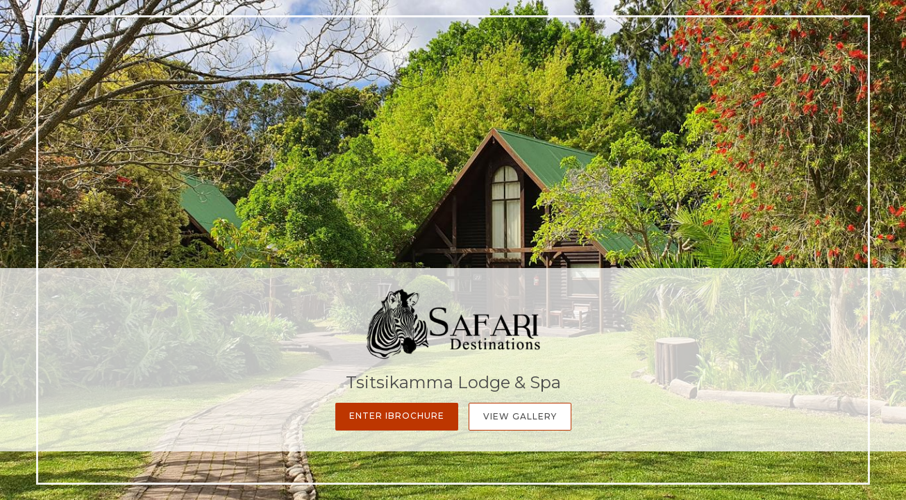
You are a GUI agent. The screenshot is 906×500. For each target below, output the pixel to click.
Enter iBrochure (396, 415)
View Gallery (520, 416)
